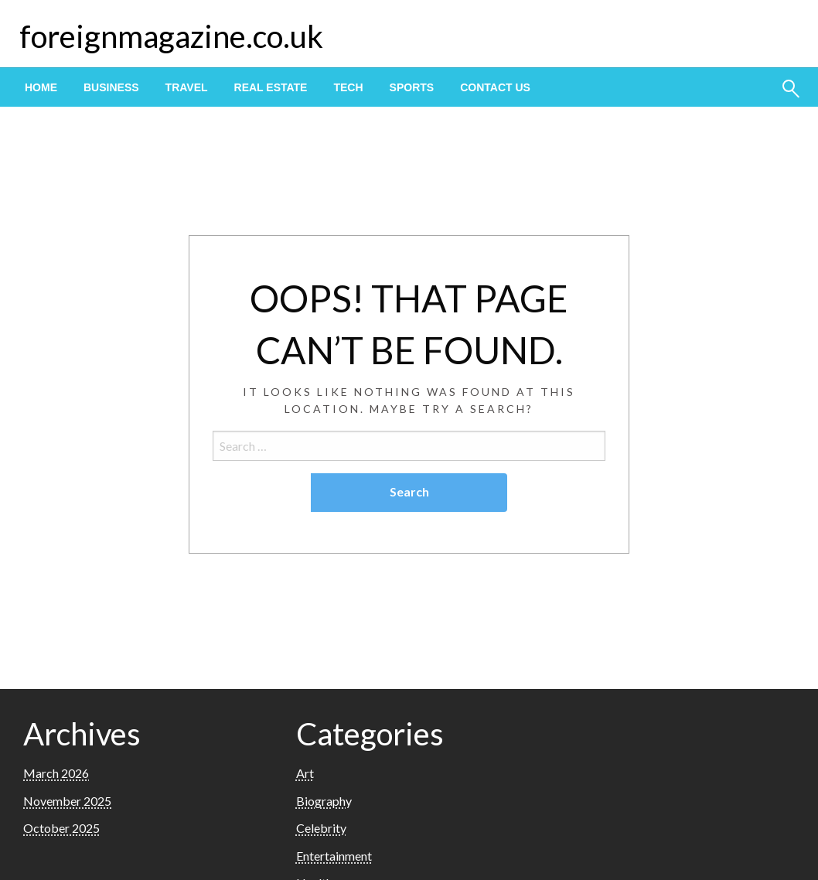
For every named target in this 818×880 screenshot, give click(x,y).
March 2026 (56, 773)
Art (305, 773)
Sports (412, 87)
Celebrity (321, 827)
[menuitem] (41, 87)
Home (41, 87)
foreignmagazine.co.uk (171, 36)
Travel (186, 87)
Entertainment (334, 855)
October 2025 (61, 827)
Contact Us (495, 87)
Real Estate (271, 87)
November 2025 (67, 800)
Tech (348, 87)
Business (111, 87)
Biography (324, 800)
